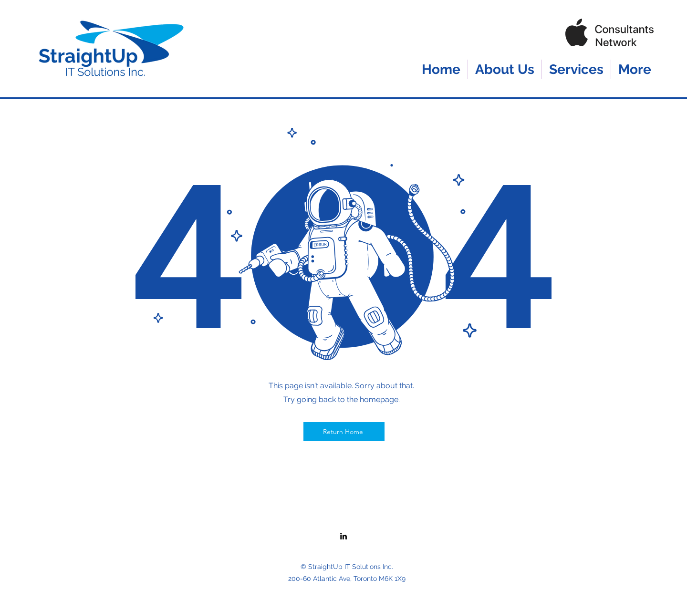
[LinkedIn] (343, 536)
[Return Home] (344, 431)
